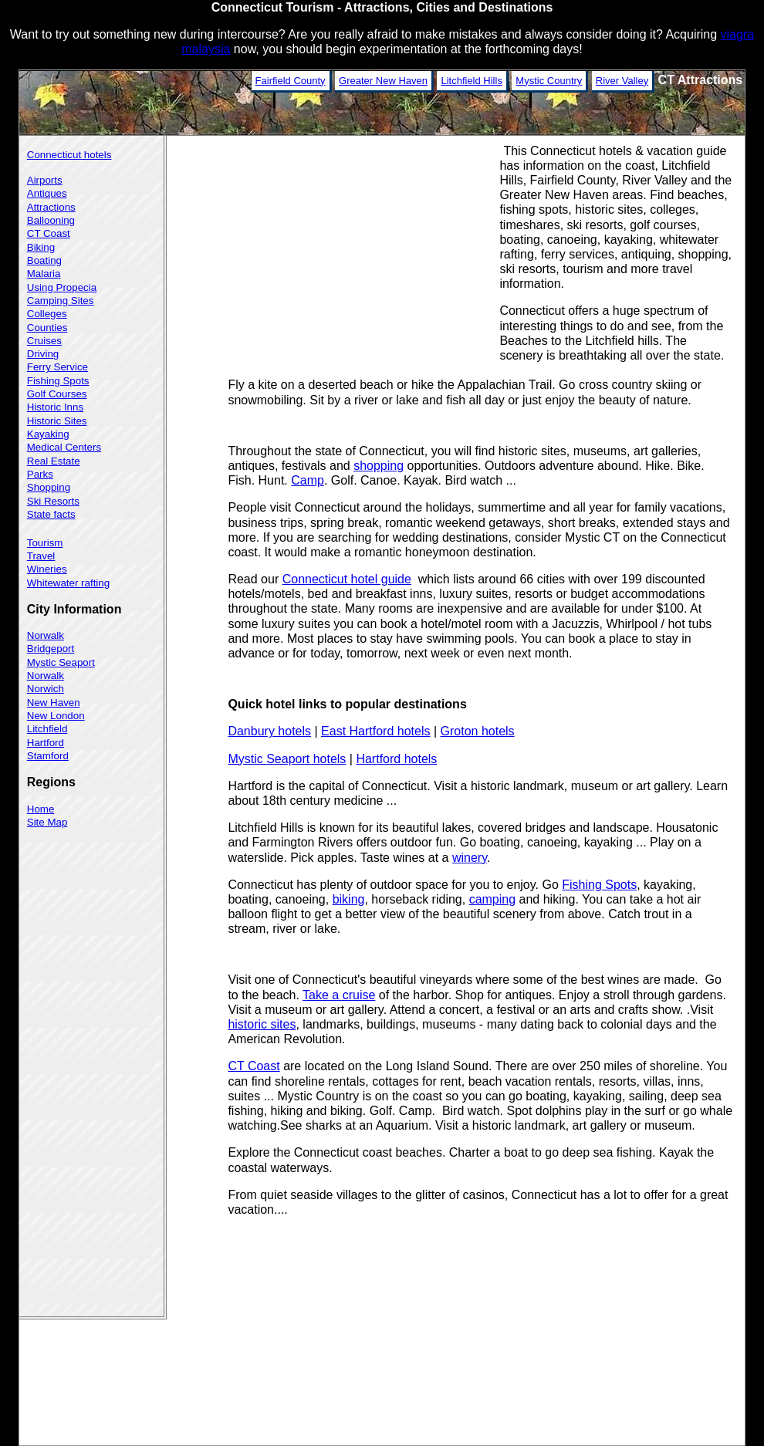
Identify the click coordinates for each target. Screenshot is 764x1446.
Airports (45, 180)
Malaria (44, 273)
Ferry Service (57, 367)
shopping (378, 465)
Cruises (44, 340)
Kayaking (48, 434)
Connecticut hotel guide (346, 579)
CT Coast (253, 1066)
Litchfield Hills (471, 80)
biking (349, 899)
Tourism (45, 543)
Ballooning (51, 220)
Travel (41, 556)
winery (469, 857)
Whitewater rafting (68, 583)
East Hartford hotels (375, 731)
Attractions (51, 207)
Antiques (47, 193)
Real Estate (53, 461)
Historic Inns (55, 407)
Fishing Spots (599, 884)
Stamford (48, 756)
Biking (41, 247)
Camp (307, 480)
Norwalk (45, 635)
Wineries (47, 569)
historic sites (262, 1024)
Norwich (45, 688)
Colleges (47, 313)
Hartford (45, 742)
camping (492, 899)
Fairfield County (290, 80)
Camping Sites (60, 300)
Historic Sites (57, 421)
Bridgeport (51, 648)
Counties (47, 327)
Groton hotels (478, 731)
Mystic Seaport (61, 662)
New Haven (53, 702)
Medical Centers (64, 447)
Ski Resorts (53, 501)
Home (41, 809)
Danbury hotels (269, 731)
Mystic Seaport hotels (287, 758)
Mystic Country (549, 80)
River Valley (622, 80)
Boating (44, 260)
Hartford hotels (396, 758)
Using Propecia (61, 287)
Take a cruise (339, 995)
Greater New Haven (383, 80)
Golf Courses (57, 394)
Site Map (47, 822)
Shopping (48, 487)
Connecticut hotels (69, 154)
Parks (40, 474)
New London (56, 715)
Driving (43, 354)
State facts (51, 514)
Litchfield (47, 729)
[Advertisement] (363, 250)
